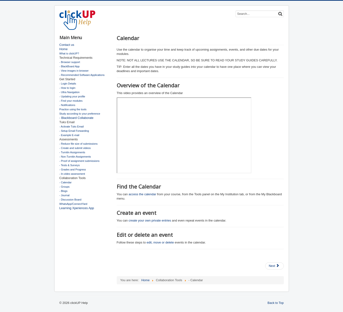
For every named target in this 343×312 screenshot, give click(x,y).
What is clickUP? (69, 53)
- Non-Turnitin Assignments (75, 156)
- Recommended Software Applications (82, 75)
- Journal (64, 195)
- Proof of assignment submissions (79, 160)
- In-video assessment (72, 173)
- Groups (64, 186)
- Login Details (67, 83)
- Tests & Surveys (69, 165)
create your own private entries (150, 220)
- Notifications (67, 105)
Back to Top (276, 303)
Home (63, 49)
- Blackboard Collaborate (76, 118)
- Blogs (63, 191)
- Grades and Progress (72, 169)
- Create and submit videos (75, 148)
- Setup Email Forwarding (74, 130)
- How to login (67, 87)
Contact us (66, 45)
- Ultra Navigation (69, 92)
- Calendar (65, 182)
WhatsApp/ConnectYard (73, 203)
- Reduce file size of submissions (78, 143)
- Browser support (69, 62)
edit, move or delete (160, 242)
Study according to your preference (79, 113)
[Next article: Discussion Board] (274, 266)
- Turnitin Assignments (72, 152)
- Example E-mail (69, 135)
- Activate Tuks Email (71, 126)
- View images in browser (74, 70)
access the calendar (143, 194)
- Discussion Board (70, 199)
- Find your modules (71, 100)
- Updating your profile (72, 96)
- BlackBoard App (69, 66)
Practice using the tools (73, 109)
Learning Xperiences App (76, 208)
